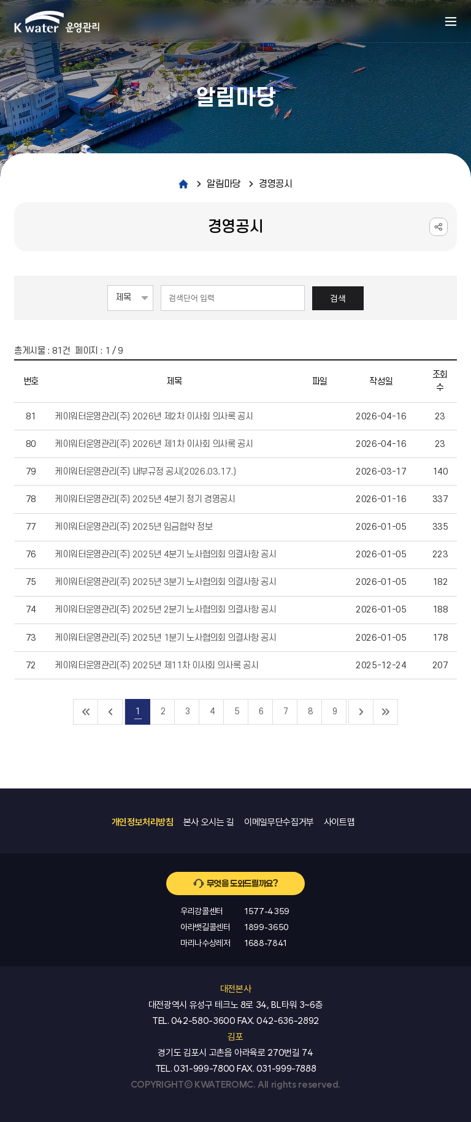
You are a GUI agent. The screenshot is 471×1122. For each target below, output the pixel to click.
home (183, 184)
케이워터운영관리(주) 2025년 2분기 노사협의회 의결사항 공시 (166, 610)
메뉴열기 (451, 21)
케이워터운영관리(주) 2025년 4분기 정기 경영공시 (145, 499)
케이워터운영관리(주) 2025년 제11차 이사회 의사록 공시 (156, 665)
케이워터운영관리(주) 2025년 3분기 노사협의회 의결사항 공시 (166, 582)
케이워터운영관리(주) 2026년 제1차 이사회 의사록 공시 (154, 444)
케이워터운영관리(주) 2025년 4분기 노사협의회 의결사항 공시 (166, 554)
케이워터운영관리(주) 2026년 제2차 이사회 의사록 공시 (154, 416)
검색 (338, 298)
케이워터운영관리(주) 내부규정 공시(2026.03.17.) (145, 472)
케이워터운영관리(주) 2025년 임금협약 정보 (133, 527)
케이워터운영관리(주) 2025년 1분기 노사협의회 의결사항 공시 (166, 638)
